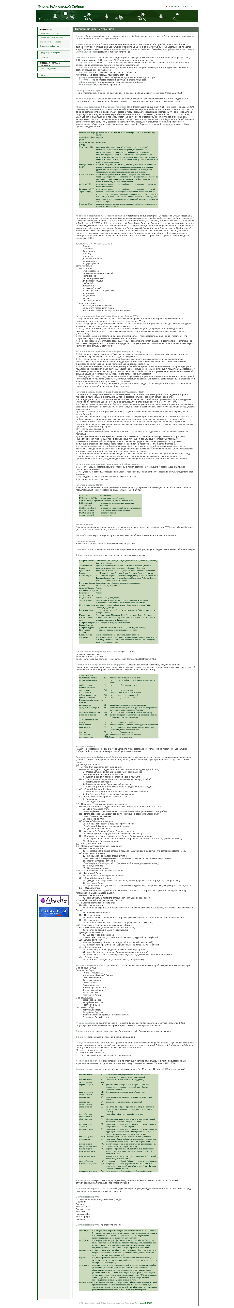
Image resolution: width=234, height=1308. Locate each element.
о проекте (174, 6)
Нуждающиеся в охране (50, 53)
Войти (42, 75)
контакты (187, 6)
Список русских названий (50, 42)
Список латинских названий (51, 38)
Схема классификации (49, 46)
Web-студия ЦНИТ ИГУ (143, 1303)
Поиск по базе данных (49, 33)
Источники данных (48, 69)
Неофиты (44, 57)
